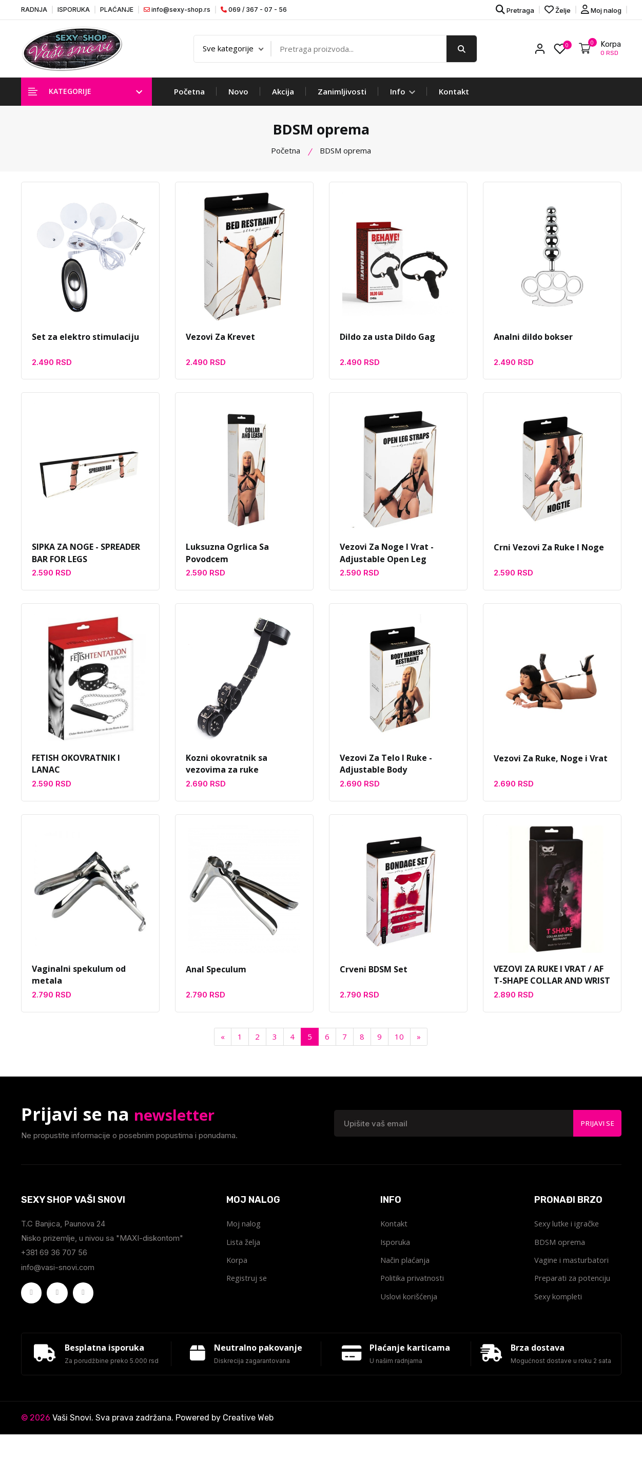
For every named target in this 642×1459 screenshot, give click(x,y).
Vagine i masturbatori (572, 1270)
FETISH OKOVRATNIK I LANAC (76, 772)
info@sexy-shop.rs (177, 9)
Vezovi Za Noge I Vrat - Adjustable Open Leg (387, 560)
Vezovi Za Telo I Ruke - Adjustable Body (386, 772)
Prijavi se (595, 1132)
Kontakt (454, 97)
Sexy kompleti (558, 1307)
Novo (238, 97)
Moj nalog (601, 9)
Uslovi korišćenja (409, 1307)
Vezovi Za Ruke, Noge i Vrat (551, 766)
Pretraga (515, 9)
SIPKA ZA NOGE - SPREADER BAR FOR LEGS (86, 560)
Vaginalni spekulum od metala (79, 984)
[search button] (461, 52)
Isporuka (395, 1251)
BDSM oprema (560, 1251)
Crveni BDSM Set (373, 978)
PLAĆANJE (116, 9)
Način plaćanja (405, 1270)
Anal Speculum (216, 978)
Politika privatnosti (412, 1288)
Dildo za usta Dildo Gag (387, 343)
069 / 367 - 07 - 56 (254, 9)
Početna (189, 97)
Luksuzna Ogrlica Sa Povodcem (227, 560)
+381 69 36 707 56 (54, 1261)
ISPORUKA (73, 9)
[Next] (418, 1046)
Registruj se (247, 1288)
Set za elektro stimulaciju (85, 343)
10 (399, 1046)
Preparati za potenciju (573, 1288)
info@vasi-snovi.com (58, 1276)
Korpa (237, 1270)
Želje (557, 9)
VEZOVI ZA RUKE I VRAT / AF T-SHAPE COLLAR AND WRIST (552, 984)
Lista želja (243, 1251)
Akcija (283, 97)
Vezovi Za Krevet (220, 343)
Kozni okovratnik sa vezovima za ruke (226, 772)
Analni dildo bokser (533, 343)
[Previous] (222, 1046)
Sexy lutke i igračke (567, 1233)
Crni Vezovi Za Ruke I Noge (549, 554)
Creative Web (248, 1442)
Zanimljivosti (342, 97)
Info (402, 97)
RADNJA (34, 9)
